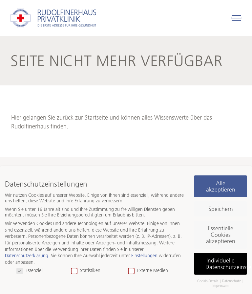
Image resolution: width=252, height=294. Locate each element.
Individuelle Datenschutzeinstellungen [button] (226, 263)
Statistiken (85, 270)
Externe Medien (148, 270)
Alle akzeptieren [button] (220, 186)
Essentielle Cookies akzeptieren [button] (220, 234)
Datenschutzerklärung (26, 256)
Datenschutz (232, 281)
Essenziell (29, 270)
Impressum (221, 285)
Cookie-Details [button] (208, 281)
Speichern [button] (220, 208)
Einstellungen (144, 256)
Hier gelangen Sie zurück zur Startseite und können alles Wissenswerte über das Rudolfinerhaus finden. (111, 122)
